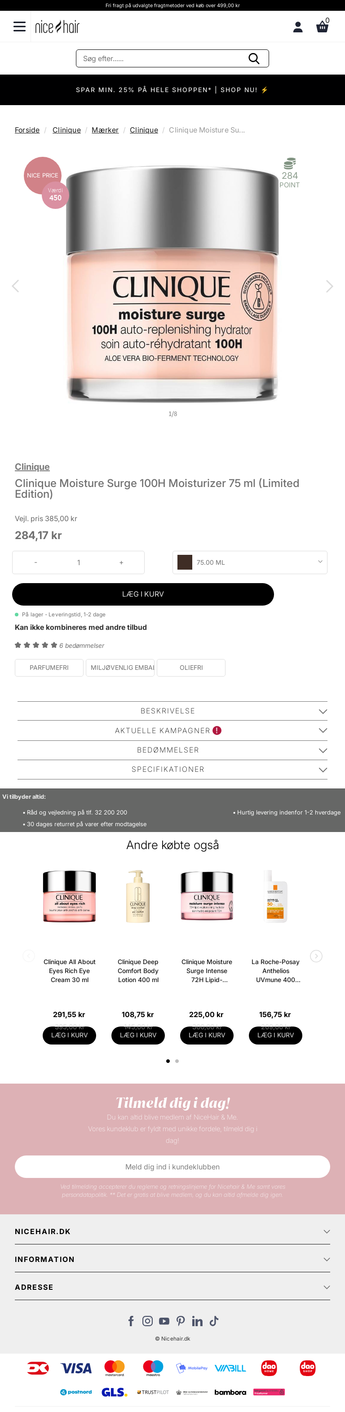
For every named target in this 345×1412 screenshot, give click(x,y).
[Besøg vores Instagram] (147, 1323)
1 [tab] (168, 1061)
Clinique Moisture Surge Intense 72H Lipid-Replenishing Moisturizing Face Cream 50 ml (207, 971)
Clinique (67, 129)
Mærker (105, 129)
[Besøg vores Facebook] (131, 1323)
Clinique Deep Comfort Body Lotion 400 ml (138, 970)
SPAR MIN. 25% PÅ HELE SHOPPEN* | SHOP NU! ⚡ (172, 89)
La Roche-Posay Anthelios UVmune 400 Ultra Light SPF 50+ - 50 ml (276, 971)
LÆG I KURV (143, 593)
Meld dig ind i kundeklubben (172, 1166)
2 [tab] (178, 1061)
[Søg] (172, 58)
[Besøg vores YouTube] (164, 1323)
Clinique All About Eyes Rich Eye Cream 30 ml (70, 970)
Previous (17, 287)
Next (328, 287)
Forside (27, 129)
